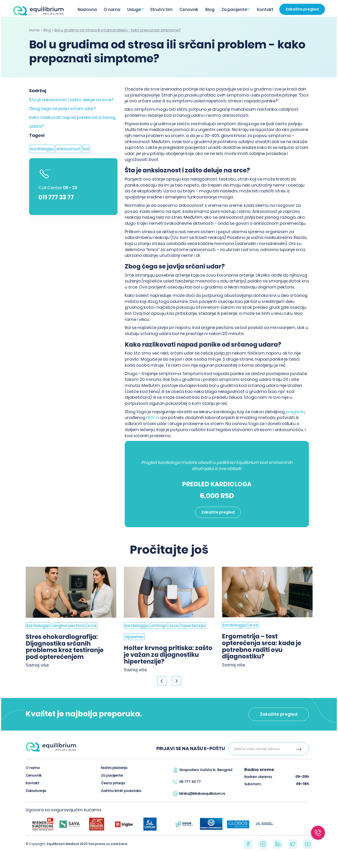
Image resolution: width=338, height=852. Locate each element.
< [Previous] (161, 681)
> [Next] (176, 681)
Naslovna (87, 9)
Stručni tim (161, 9)
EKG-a (152, 417)
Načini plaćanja (114, 767)
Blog (209, 9)
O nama (112, 9)
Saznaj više (37, 665)
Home (34, 30)
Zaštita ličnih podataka (121, 790)
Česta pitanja (113, 783)
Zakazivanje (36, 790)
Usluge (134, 9)
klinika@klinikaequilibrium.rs (202, 793)
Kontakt (265, 9)
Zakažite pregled (302, 9)
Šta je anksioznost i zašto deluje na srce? (71, 100)
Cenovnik (188, 9)
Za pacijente (234, 9)
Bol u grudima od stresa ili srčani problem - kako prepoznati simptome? (118, 30)
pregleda (295, 412)
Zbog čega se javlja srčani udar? (62, 108)
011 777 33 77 (56, 197)
